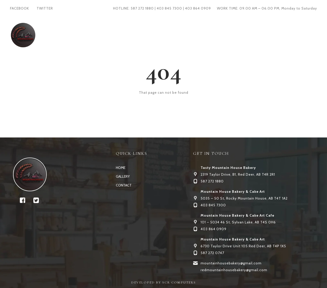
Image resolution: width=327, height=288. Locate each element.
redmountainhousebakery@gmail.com (234, 270)
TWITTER (45, 8)
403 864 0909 (198, 8)
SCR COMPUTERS (179, 282)
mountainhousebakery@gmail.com (231, 263)
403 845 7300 (169, 8)
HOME (135, 35)
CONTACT (187, 35)
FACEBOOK (19, 8)
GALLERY (159, 35)
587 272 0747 (212, 253)
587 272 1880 (142, 8)
